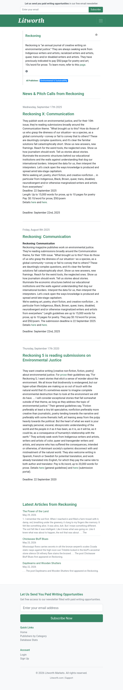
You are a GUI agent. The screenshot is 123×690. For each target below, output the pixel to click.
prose (63, 374)
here (33, 202)
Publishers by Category (33, 636)
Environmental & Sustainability (54, 81)
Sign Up (24, 658)
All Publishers (32, 81)
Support (69, 678)
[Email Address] (54, 9)
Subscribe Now (61, 618)
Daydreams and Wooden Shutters (42, 563)
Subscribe (96, 9)
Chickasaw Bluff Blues (35, 538)
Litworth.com (56, 678)
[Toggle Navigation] (100, 20)
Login (23, 654)
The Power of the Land (36, 511)
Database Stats (29, 640)
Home (23, 632)
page (82, 64)
